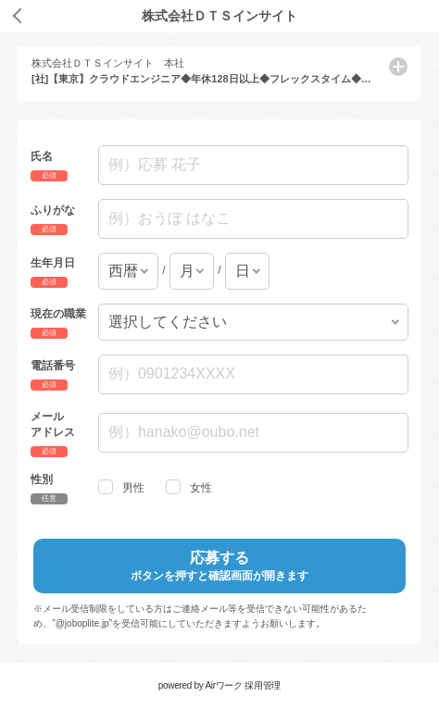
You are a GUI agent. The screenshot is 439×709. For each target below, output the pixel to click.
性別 (42, 478)
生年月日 (53, 261)
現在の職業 (58, 312)
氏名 (42, 156)
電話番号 (53, 365)
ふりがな (53, 210)
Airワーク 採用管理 (243, 685)
